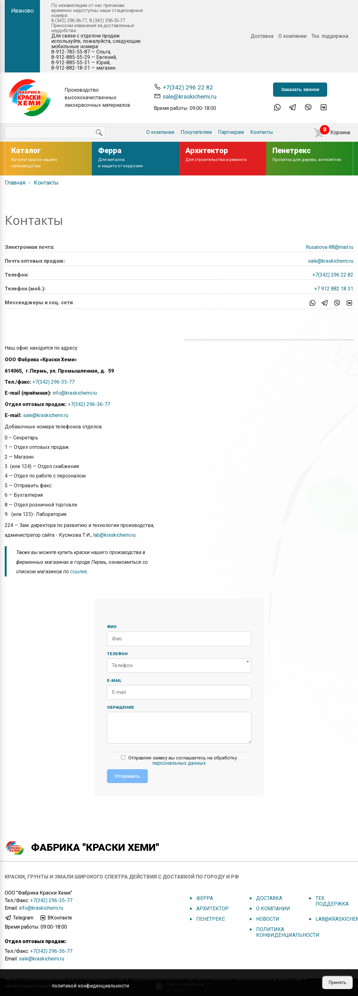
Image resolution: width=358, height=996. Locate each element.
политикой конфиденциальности (90, 986)
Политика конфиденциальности (287, 932)
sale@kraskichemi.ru (185, 96)
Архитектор (212, 909)
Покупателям (196, 132)
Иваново (22, 10)
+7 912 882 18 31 (333, 289)
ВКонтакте (55, 917)
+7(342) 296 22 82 (183, 87)
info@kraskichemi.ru (75, 393)
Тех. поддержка (329, 36)
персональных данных (179, 763)
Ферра (204, 898)
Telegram (19, 917)
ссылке (78, 572)
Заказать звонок (300, 89)
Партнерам (231, 132)
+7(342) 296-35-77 (53, 382)
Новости (267, 919)
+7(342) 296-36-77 (89, 404)
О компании (292, 36)
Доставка (262, 36)
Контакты (261, 132)
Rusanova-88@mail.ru (329, 247)
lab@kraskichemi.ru (114, 535)
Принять (337, 982)
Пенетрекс (210, 919)
